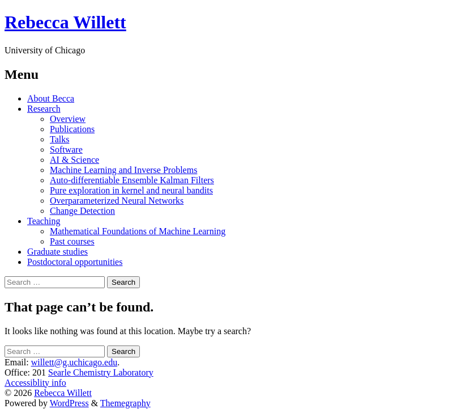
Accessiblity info (35, 382)
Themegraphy (125, 403)
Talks (59, 139)
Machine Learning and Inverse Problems (123, 170)
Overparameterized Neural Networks (116, 200)
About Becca (50, 98)
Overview (68, 119)
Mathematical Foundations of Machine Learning (137, 231)
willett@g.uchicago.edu (74, 362)
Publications (72, 129)
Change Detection (82, 211)
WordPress (69, 403)
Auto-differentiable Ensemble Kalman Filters (132, 180)
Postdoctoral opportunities (74, 262)
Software (66, 149)
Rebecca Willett (65, 22)
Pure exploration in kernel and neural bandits (131, 190)
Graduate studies (57, 251)
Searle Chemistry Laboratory (100, 372)
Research (44, 108)
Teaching (43, 221)
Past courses (72, 241)
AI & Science (74, 160)
